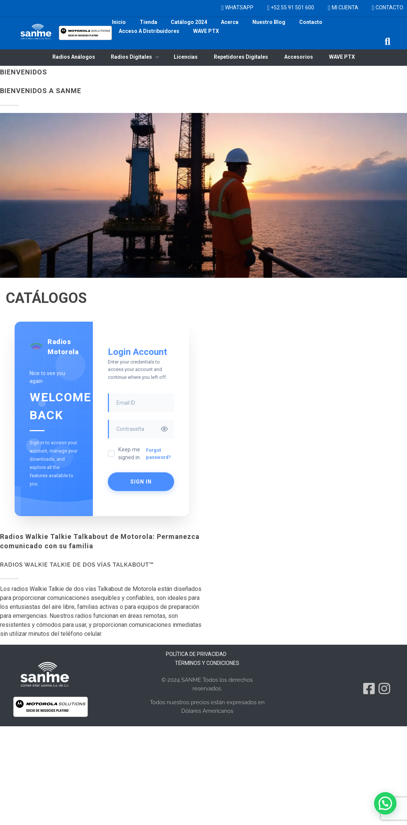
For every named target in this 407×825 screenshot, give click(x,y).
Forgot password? (158, 453)
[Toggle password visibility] (164, 429)
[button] (388, 42)
